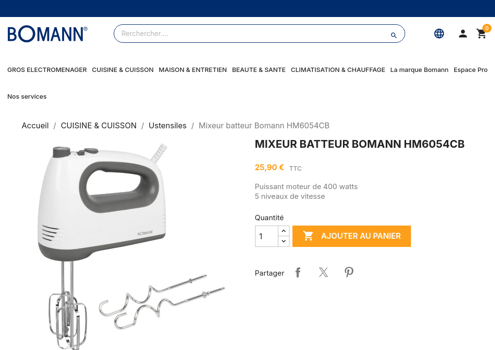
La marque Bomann (420, 69)
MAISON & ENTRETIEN (193, 69)
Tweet (323, 272)
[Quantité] (266, 236)
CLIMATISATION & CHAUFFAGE (338, 69)
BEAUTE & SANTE (259, 69)
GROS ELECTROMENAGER (47, 69)
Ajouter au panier (352, 236)
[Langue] (439, 33)
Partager (297, 272)
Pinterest (348, 272)
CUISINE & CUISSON (123, 69)
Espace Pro (471, 69)
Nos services (27, 96)
